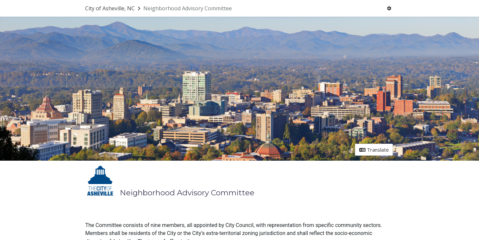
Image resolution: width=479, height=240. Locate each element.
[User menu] (389, 8)
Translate (374, 149)
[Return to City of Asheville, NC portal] (113, 8)
